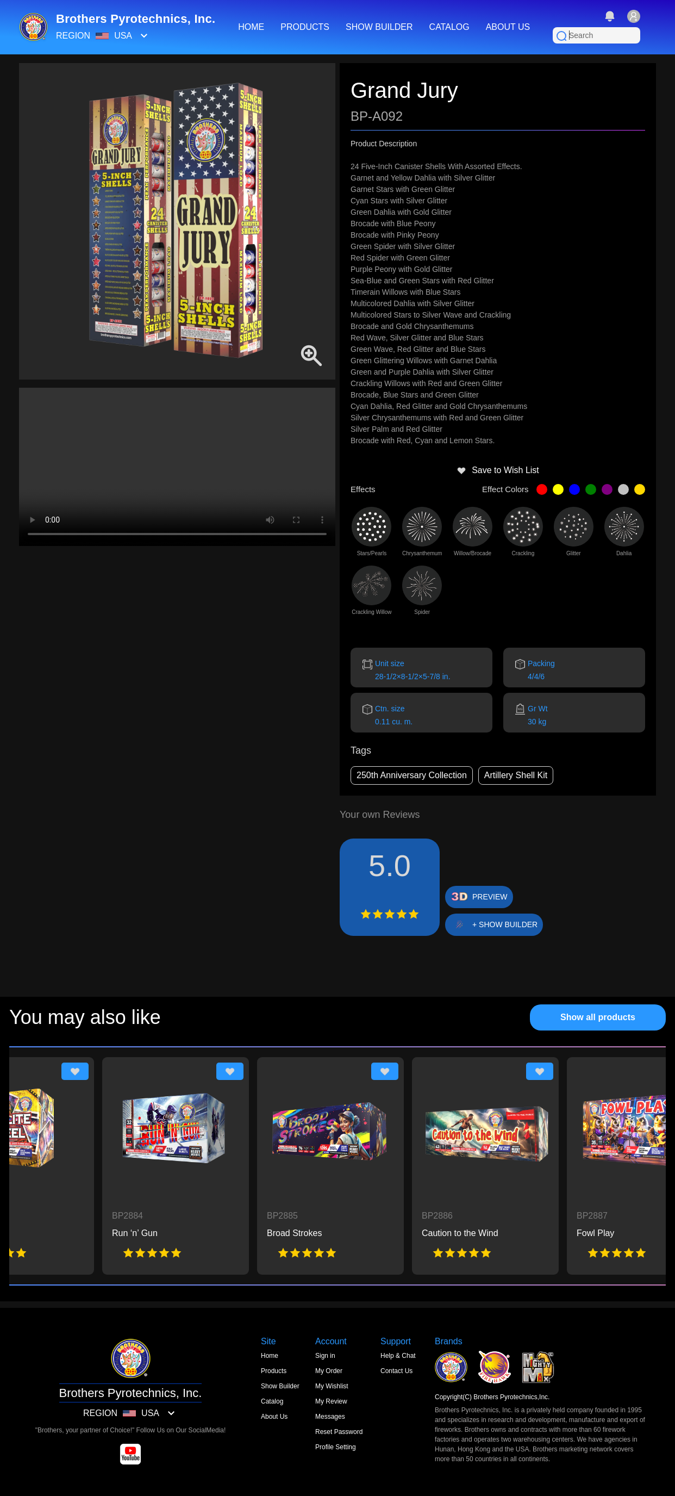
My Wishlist (331, 1386)
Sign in (325, 1356)
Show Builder (280, 1386)
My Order (328, 1371)
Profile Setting (335, 1447)
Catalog (272, 1401)
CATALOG (449, 27)
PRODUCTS (304, 27)
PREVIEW (490, 896)
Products (273, 1371)
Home (269, 1356)
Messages (330, 1416)
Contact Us (396, 1371)
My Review (331, 1401)
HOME (251, 27)
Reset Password (338, 1432)
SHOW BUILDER (379, 27)
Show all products (597, 1017)
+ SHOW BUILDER (505, 924)
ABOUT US (508, 27)
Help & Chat (398, 1356)
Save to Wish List (498, 470)
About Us (274, 1416)
